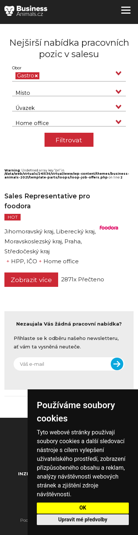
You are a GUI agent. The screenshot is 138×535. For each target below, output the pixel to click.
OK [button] (82, 508)
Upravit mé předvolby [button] (82, 519)
